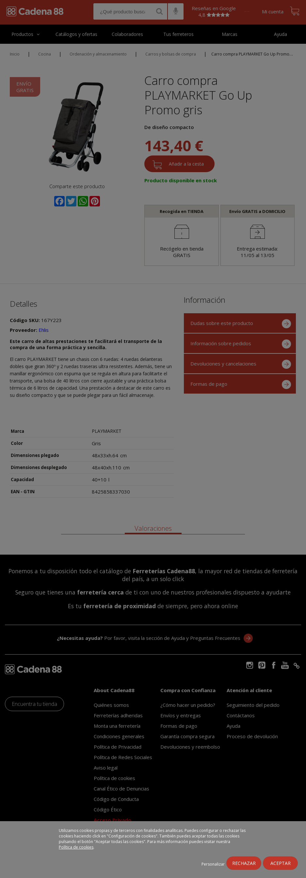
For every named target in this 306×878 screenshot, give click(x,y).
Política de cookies (76, 847)
